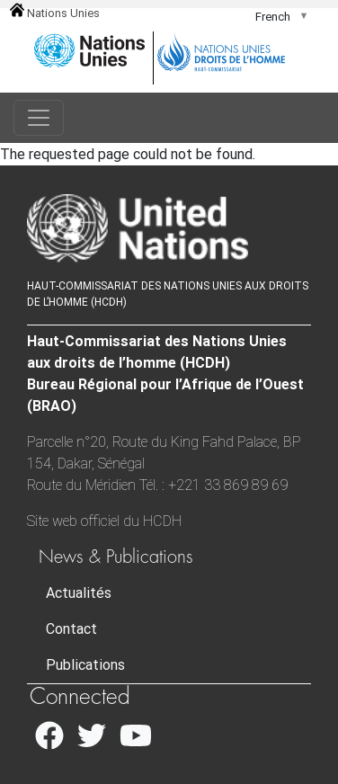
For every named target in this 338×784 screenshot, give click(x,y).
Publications (85, 664)
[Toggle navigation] (38, 118)
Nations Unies (55, 13)
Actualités (78, 592)
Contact (71, 628)
